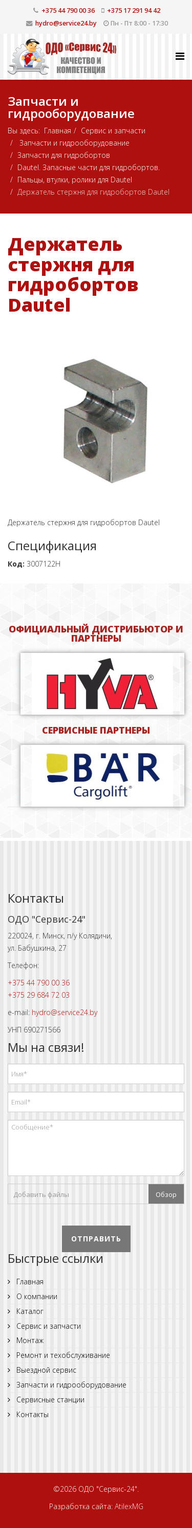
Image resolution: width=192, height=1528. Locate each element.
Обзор (166, 1194)
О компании (35, 1296)
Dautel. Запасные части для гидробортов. (88, 167)
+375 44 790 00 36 (68, 10)
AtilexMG (129, 1506)
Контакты (31, 1414)
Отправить (96, 1238)
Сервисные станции (49, 1399)
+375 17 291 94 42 (133, 10)
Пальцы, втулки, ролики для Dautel (74, 179)
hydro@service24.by (66, 23)
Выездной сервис (45, 1370)
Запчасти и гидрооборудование (73, 143)
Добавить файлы (41, 1194)
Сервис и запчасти (113, 130)
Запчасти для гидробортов (63, 155)
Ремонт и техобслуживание (62, 1355)
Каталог (29, 1311)
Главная (57, 130)
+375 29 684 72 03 (39, 995)
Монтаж (29, 1340)
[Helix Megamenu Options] (180, 56)
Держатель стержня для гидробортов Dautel (73, 274)
